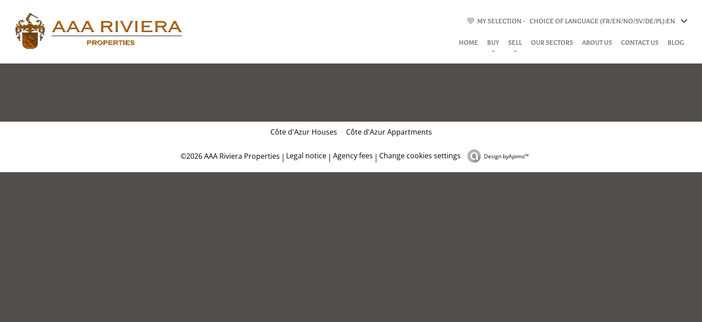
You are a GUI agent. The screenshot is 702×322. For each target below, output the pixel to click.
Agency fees (353, 156)
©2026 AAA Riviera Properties (229, 156)
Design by (506, 156)
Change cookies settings (420, 156)
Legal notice (306, 156)
